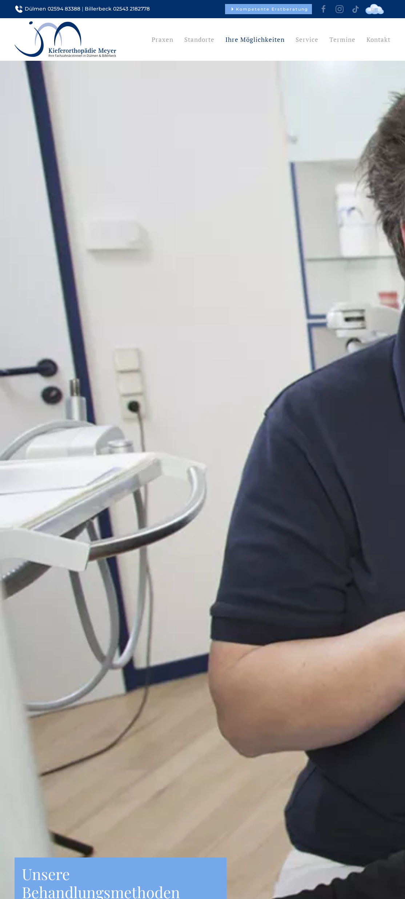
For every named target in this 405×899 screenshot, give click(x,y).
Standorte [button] (199, 39)
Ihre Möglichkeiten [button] (255, 39)
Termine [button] (342, 39)
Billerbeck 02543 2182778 (117, 8)
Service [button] (307, 39)
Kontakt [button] (378, 39)
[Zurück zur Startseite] (65, 39)
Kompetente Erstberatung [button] (268, 9)
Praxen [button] (162, 39)
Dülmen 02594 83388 (52, 8)
